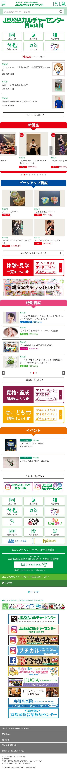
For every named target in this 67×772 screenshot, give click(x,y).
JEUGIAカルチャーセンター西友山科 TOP (24, 576)
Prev (16, 150)
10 (45, 174)
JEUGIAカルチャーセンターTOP (15, 728)
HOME (7, 583)
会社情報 (5, 740)
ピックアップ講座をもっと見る (41, 253)
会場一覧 (13, 600)
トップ (6, 600)
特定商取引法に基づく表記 (13, 751)
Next (51, 150)
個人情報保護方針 (9, 745)
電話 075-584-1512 (33, 564)
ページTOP (34, 592)
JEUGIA (5, 734)
